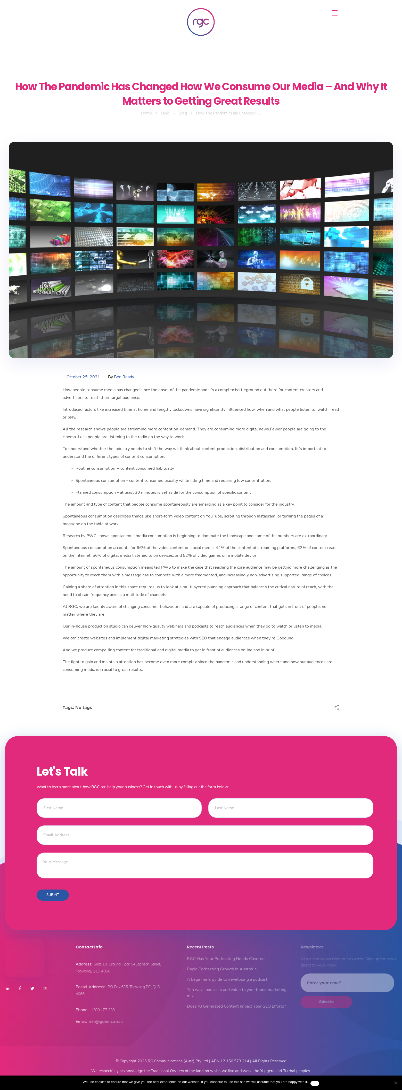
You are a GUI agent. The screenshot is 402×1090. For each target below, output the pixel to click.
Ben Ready (124, 377)
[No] (395, 1082)
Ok (315, 1083)
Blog (165, 113)
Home (146, 113)
